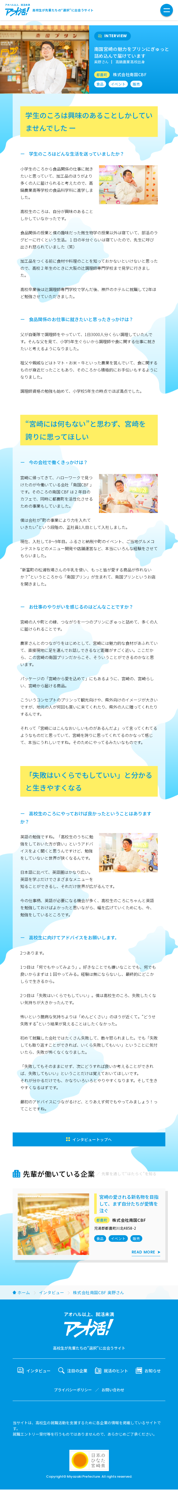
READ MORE (143, 1252)
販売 (136, 84)
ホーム (23, 1293)
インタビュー (51, 1293)
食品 (100, 84)
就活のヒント (116, 1372)
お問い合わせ (113, 1392)
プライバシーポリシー (73, 1392)
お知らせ (153, 1372)
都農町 (102, 74)
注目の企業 (77, 1372)
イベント (118, 84)
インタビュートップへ (92, 1139)
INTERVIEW (115, 36)
